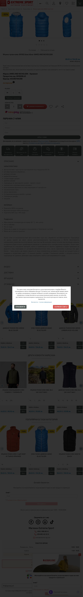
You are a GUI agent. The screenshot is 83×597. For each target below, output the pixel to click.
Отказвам (20, 307)
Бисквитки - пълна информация (41, 302)
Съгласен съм (61, 307)
